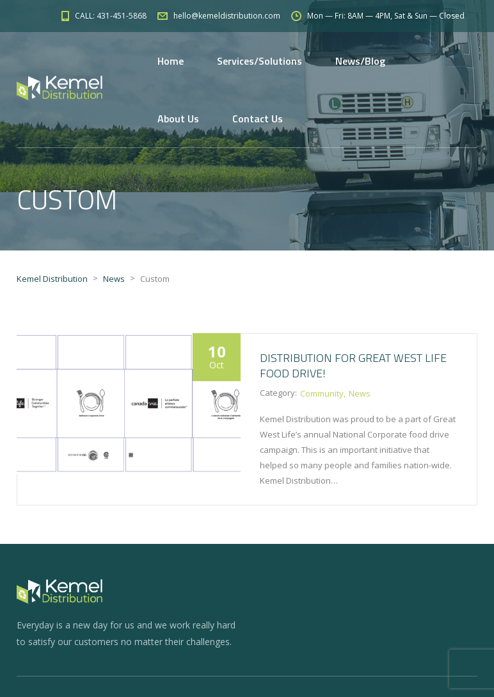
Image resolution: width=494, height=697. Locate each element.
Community (322, 393)
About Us (178, 118)
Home (170, 61)
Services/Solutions (259, 61)
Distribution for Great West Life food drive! (353, 365)
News (360, 393)
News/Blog (360, 61)
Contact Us (257, 118)
